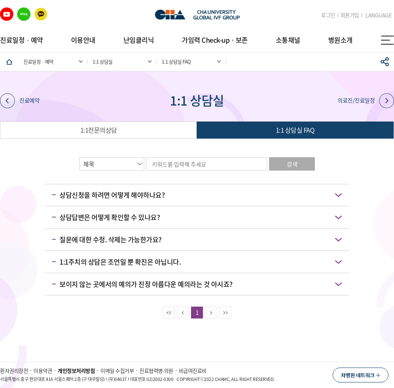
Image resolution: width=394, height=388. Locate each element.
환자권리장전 (14, 370)
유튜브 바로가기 (6, 14)
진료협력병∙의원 (156, 370)
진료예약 (19, 100)
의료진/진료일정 (366, 100)
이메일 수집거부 (117, 370)
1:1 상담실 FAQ (295, 130)
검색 (292, 163)
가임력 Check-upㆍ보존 (215, 40)
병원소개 (340, 40)
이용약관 (42, 370)
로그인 (328, 15)
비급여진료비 (193, 370)
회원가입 (349, 15)
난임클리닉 (138, 40)
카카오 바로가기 (41, 14)
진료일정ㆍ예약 (21, 40)
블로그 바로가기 (23, 14)
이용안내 (83, 40)
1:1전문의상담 (98, 130)
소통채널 (288, 40)
